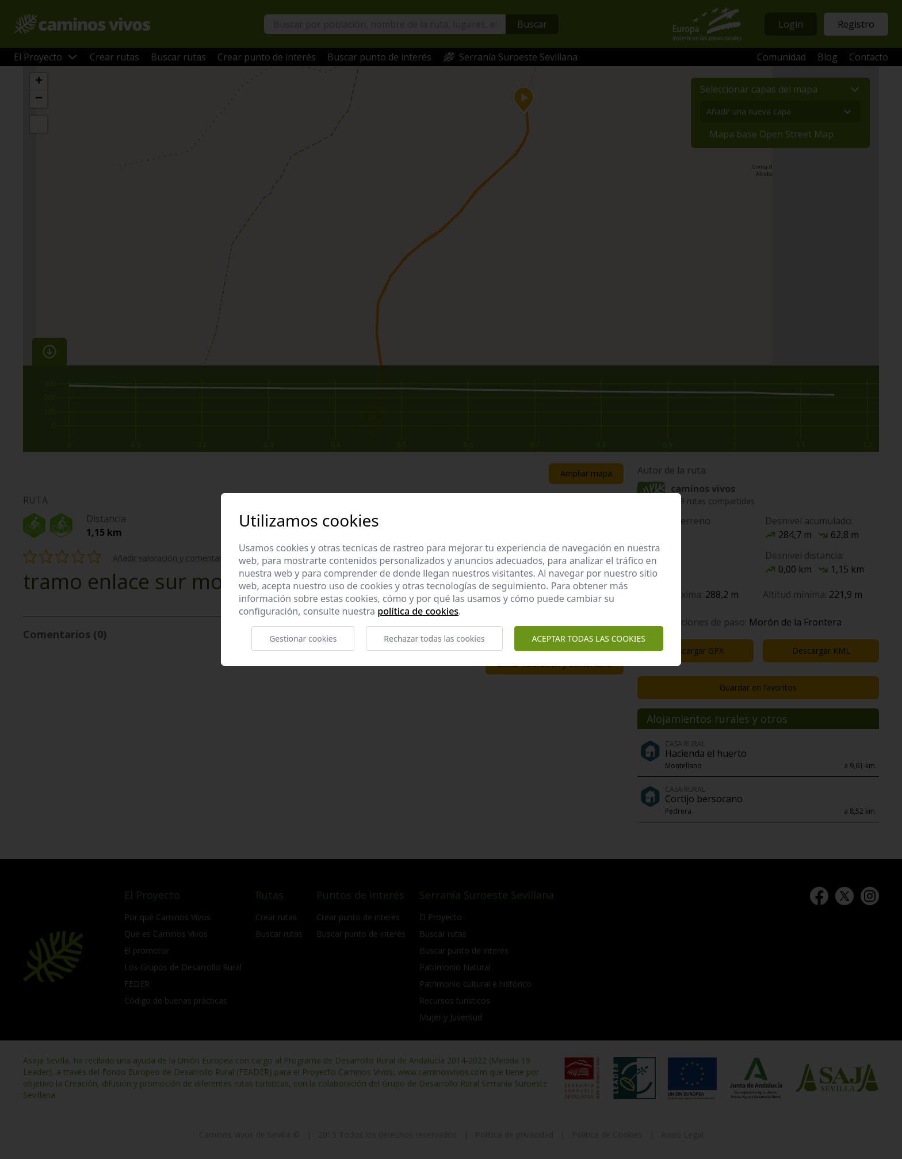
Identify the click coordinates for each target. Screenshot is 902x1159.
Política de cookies (417, 611)
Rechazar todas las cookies (434, 638)
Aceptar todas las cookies (588, 638)
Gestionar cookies (303, 638)
